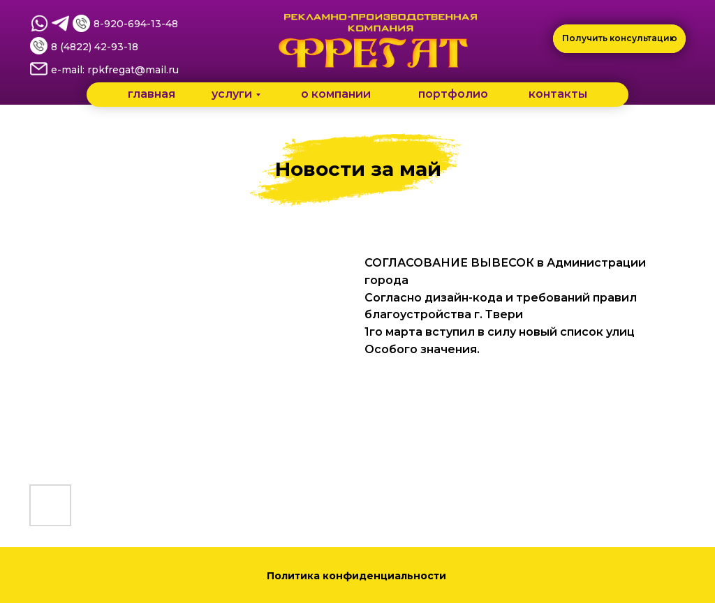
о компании (336, 93)
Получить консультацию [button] (619, 38)
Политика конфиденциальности (358, 576)
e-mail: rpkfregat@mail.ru (115, 70)
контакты (558, 93)
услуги (232, 93)
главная (151, 93)
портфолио (453, 93)
